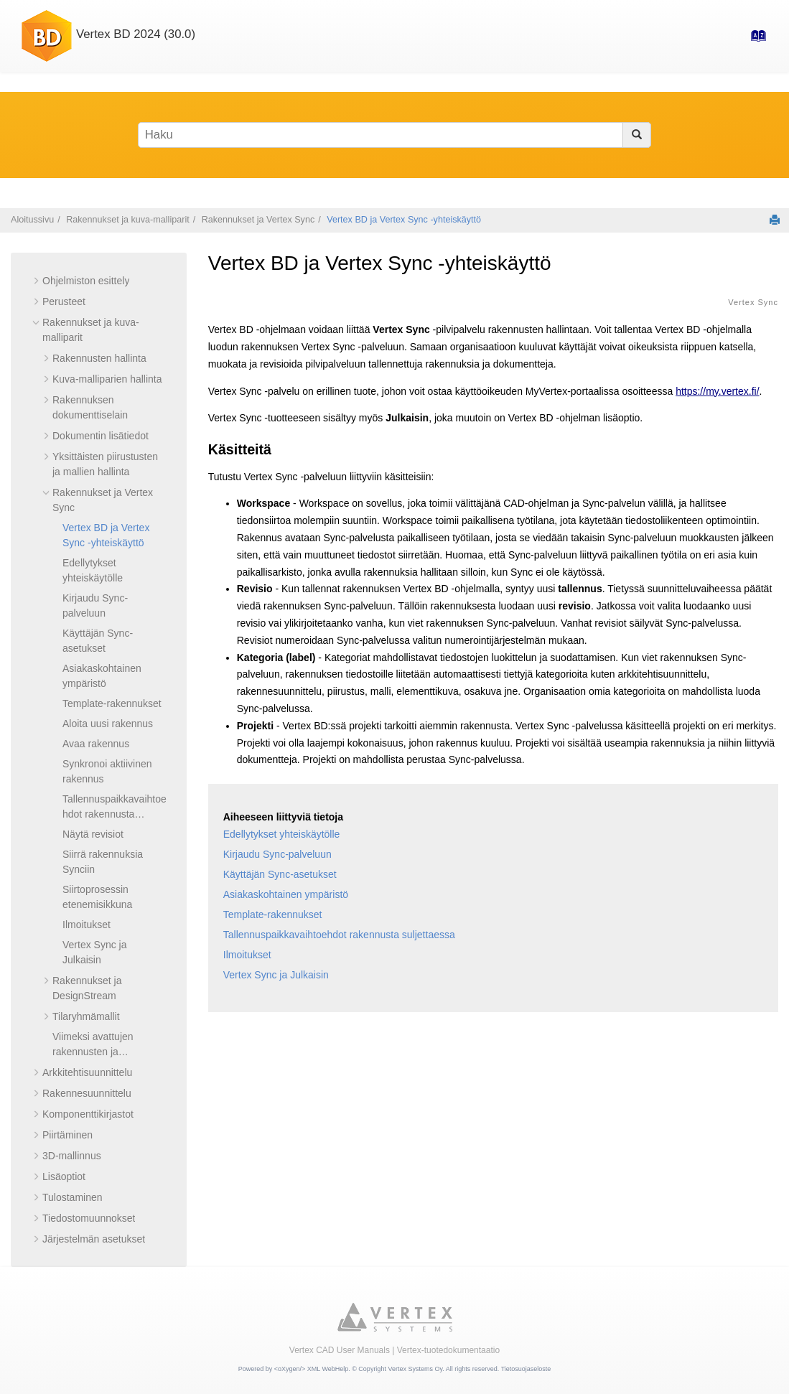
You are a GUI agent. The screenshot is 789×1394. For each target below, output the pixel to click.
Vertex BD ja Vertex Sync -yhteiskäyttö (404, 220)
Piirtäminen (67, 1135)
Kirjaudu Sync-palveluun (277, 854)
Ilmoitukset (86, 924)
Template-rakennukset (112, 703)
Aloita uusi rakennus (107, 723)
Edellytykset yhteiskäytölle (281, 834)
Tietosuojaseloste (526, 1368)
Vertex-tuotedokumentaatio (448, 1350)
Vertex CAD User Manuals (339, 1350)
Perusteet (63, 301)
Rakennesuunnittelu (86, 1093)
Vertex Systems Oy (415, 1368)
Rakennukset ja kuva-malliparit (128, 220)
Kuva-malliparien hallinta (107, 379)
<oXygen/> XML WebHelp (311, 1368)
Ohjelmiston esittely (85, 280)
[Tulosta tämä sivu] (774, 219)
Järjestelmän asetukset (93, 1239)
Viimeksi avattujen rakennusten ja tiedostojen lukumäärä (101, 1051)
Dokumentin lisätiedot (100, 435)
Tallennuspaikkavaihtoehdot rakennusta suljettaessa (114, 814)
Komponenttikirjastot (88, 1114)
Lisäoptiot (63, 1176)
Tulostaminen (72, 1197)
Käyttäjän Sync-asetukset (280, 874)
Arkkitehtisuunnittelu (87, 1072)
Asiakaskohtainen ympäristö (285, 894)
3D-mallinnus (71, 1155)
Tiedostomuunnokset (88, 1218)
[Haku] (636, 135)
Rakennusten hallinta (99, 358)
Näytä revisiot (92, 834)
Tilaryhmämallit (86, 1016)
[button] (36, 281)
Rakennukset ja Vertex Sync (258, 220)
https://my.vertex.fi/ (717, 391)
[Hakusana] (394, 135)
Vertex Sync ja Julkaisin (276, 975)
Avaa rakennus (95, 743)
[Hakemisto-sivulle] (753, 40)
